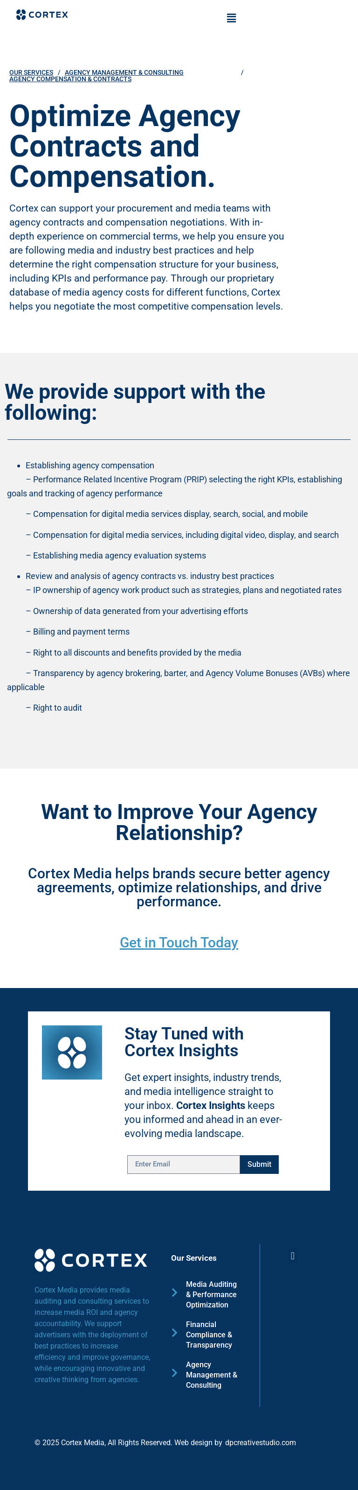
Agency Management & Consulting (124, 72)
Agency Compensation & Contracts (70, 79)
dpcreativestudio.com (260, 1442)
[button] (231, 18)
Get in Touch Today (179, 942)
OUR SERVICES (31, 72)
